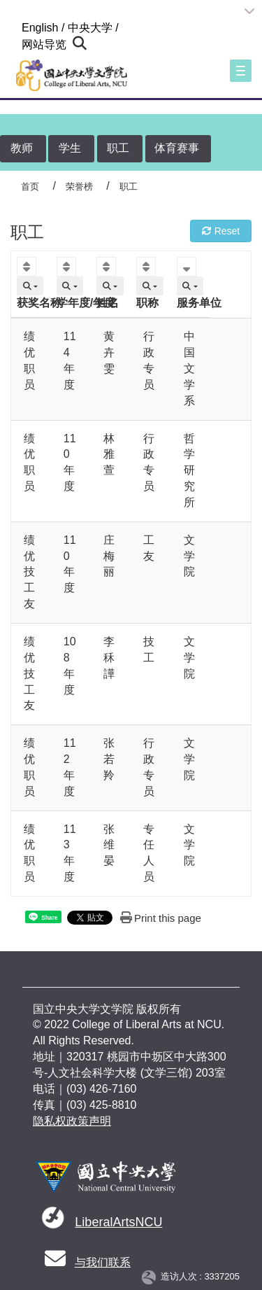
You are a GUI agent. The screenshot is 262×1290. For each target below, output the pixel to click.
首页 (30, 186)
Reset (221, 231)
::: (15, 28)
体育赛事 (176, 148)
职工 (118, 148)
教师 (21, 148)
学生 (70, 148)
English (40, 28)
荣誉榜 (79, 186)
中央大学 (90, 28)
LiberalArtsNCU (118, 1222)
